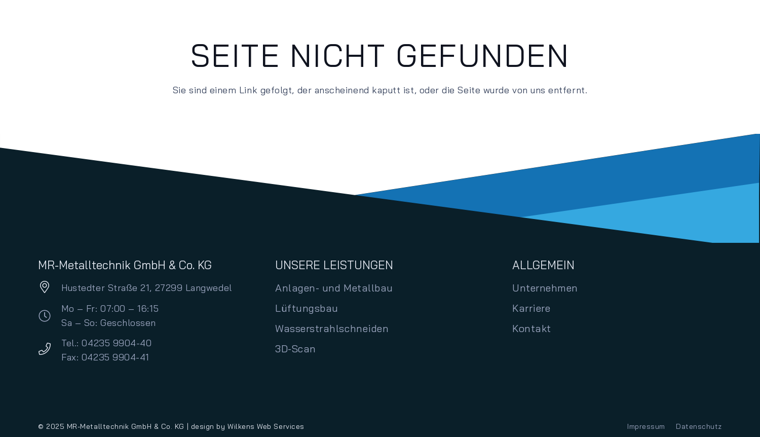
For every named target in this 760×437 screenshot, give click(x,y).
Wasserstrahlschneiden (332, 328)
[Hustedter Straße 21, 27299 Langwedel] (49, 288)
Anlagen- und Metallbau (334, 287)
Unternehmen (545, 287)
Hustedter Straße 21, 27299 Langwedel (146, 288)
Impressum (646, 426)
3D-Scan (295, 348)
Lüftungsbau (306, 308)
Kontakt (531, 328)
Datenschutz (699, 426)
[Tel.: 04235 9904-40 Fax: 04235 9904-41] (49, 350)
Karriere (531, 308)
